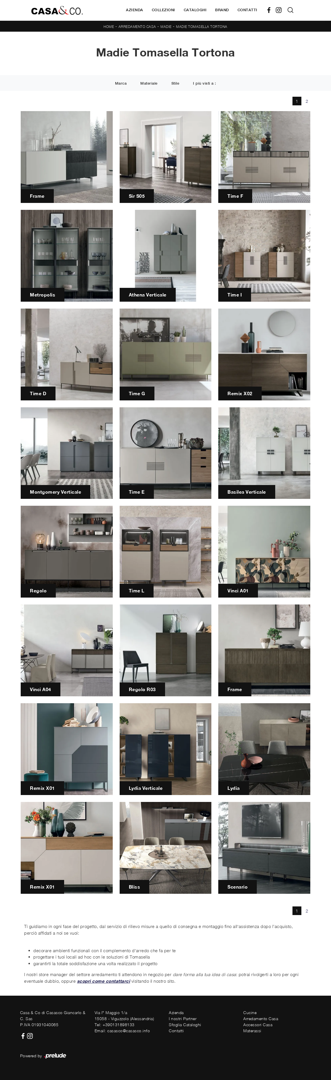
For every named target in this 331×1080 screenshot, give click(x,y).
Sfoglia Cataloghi (185, 1024)
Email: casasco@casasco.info (122, 1030)
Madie (166, 26)
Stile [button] (175, 83)
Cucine (250, 1012)
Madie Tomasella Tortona (201, 26)
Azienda (134, 10)
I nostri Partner (182, 1018)
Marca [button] (121, 83)
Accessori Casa (257, 1024)
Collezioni (163, 10)
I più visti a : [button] (204, 83)
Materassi (252, 1030)
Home (109, 26)
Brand (222, 10)
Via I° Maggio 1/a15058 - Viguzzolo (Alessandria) (124, 1015)
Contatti (247, 10)
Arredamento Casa (137, 26)
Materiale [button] (149, 83)
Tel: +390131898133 (115, 1024)
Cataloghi (195, 10)
